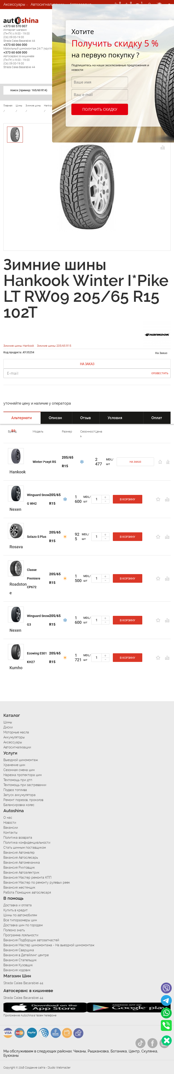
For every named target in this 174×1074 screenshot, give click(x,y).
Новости (9, 822)
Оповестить (159, 373)
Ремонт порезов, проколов (23, 800)
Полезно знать (14, 930)
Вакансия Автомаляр (19, 852)
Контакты (10, 832)
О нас (7, 817)
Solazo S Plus (36, 536)
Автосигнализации (47, 4)
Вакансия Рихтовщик (19, 867)
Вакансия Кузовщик (18, 965)
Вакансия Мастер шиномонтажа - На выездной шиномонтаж (48, 945)
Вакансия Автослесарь (20, 857)
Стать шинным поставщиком (24, 847)
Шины (7, 722)
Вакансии (12, 13)
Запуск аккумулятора (19, 795)
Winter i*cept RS (44, 462)
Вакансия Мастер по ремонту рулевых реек (36, 882)
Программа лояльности (20, 935)
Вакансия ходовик (17, 970)
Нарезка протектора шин (22, 775)
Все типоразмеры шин (20, 920)
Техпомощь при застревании (24, 785)
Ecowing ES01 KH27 (37, 657)
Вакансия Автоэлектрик (21, 872)
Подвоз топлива (15, 790)
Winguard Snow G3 (38, 620)
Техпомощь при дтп (17, 780)
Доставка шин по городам (23, 925)
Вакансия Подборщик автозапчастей (31, 940)
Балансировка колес (18, 805)
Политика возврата (17, 837)
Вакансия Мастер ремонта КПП (27, 877)
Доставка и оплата (17, 905)
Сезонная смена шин (19, 770)
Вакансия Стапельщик (20, 960)
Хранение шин (14, 765)
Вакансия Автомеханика (21, 862)
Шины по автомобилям (20, 915)
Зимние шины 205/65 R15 (54, 345)
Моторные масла (16, 732)
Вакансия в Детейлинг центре (26, 955)
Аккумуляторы (14, 737)
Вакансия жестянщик (19, 887)
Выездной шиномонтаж (20, 760)
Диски (8, 727)
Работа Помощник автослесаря (27, 892)
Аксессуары (14, 4)
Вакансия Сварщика (18, 950)
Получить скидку (99, 109)
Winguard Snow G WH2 (38, 499)
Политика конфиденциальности (26, 842)
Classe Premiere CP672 (33, 578)
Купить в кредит (15, 910)
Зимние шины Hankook (19, 345)
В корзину (127, 499)
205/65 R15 (67, 461)
